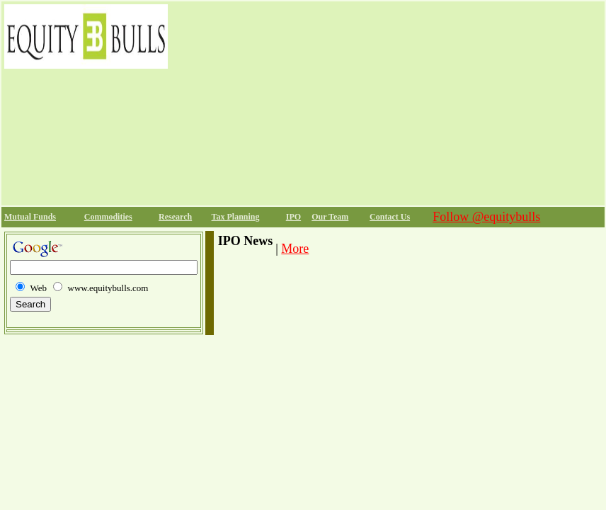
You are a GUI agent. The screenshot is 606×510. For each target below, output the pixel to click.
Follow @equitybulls (486, 217)
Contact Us (390, 217)
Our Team (329, 217)
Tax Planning (236, 217)
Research (175, 217)
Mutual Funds (30, 217)
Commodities (108, 217)
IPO (293, 217)
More (295, 249)
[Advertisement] (386, 103)
